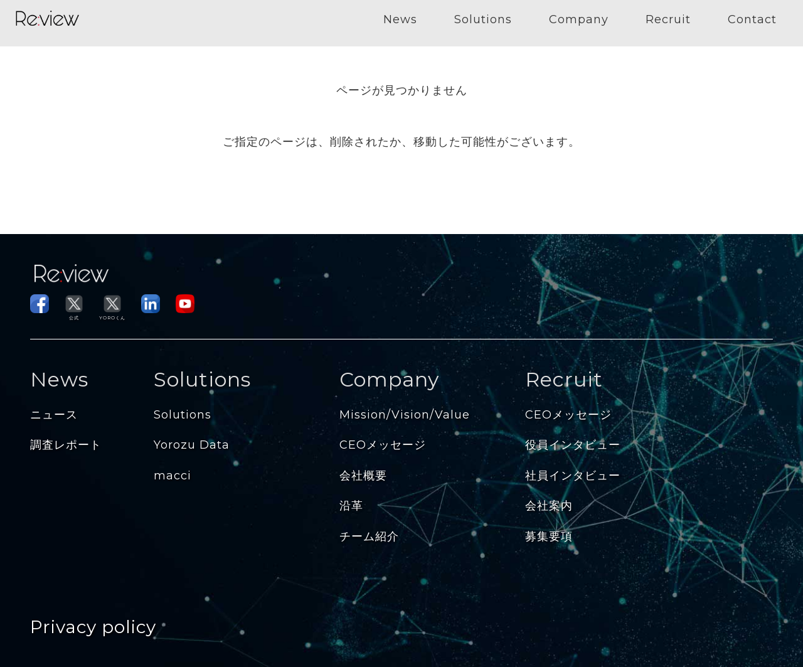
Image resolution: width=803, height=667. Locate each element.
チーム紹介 (369, 536)
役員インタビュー (572, 445)
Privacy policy (93, 627)
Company (579, 19)
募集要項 (549, 536)
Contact (752, 19)
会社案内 (549, 506)
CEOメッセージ (382, 445)
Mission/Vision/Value (404, 415)
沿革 (351, 506)
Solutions (483, 19)
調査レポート (66, 445)
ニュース (54, 415)
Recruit (668, 19)
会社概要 (363, 476)
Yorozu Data (192, 445)
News (400, 19)
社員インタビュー (572, 476)
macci (172, 476)
